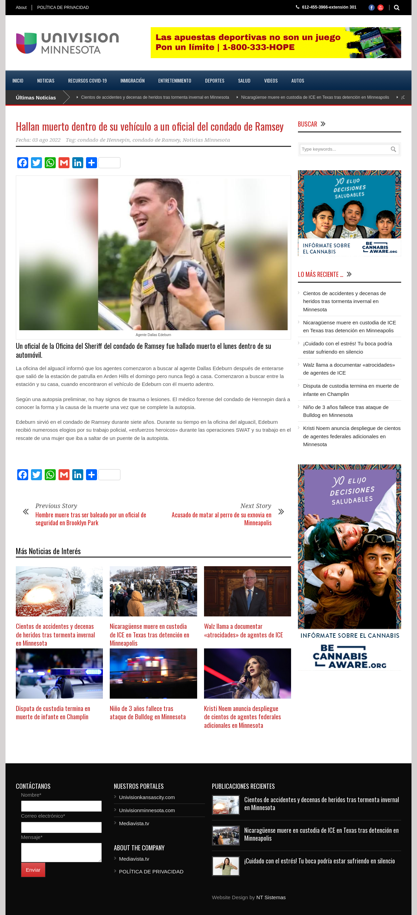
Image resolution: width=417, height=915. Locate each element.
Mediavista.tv (134, 823)
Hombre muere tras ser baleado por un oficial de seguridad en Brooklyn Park (90, 518)
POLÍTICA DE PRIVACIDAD (63, 7)
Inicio (17, 80)
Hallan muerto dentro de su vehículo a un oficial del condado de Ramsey (150, 126)
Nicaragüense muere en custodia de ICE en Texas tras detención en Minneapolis (315, 97)
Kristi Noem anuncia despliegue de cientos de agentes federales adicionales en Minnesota (242, 716)
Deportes (214, 80)
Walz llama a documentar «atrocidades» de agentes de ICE (243, 630)
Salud (244, 80)
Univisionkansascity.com (147, 797)
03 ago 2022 (46, 140)
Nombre (31, 795)
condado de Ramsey (156, 140)
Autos (297, 80)
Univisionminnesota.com (147, 810)
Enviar (33, 870)
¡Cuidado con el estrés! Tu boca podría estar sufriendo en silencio (319, 860)
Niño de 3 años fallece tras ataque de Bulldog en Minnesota (148, 712)
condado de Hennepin (103, 140)
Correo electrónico (43, 816)
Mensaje (32, 837)
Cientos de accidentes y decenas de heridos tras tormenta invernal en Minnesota (155, 97)
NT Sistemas (271, 897)
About (21, 7)
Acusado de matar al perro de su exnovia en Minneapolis (221, 518)
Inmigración (132, 80)
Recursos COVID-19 (87, 80)
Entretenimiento (174, 80)
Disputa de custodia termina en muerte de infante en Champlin (53, 712)
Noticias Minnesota (206, 140)
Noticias (45, 80)
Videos (271, 80)
